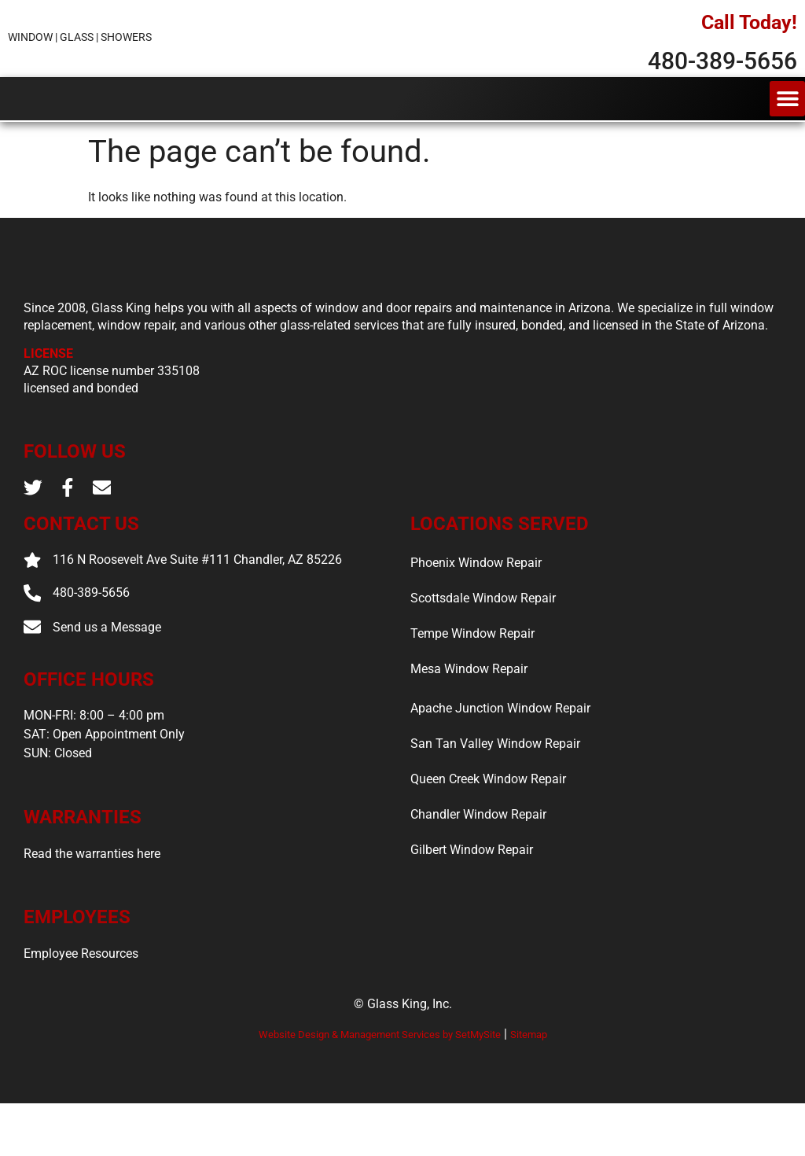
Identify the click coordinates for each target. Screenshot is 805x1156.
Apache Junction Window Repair (500, 756)
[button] (787, 110)
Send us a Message (109, 679)
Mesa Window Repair (468, 716)
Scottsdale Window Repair (483, 646)
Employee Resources (81, 1006)
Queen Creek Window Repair (488, 826)
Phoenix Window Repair (476, 610)
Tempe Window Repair (472, 681)
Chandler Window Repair (478, 862)
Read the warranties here (92, 906)
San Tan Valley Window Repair (495, 791)
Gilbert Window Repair (471, 897)
